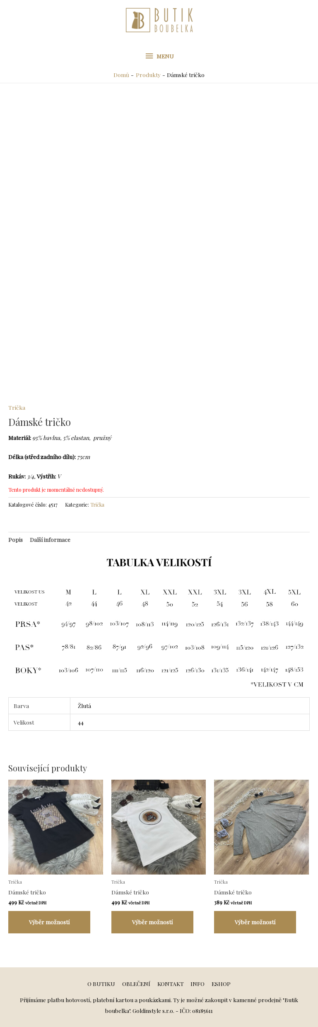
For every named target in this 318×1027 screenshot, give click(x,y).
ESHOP (221, 983)
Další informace (50, 539)
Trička (16, 407)
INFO (197, 983)
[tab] (15, 539)
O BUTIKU (101, 983)
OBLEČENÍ (136, 983)
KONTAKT (170, 983)
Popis (15, 539)
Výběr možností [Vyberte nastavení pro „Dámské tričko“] (49, 922)
